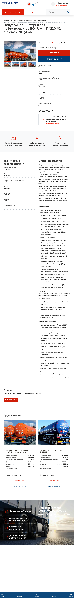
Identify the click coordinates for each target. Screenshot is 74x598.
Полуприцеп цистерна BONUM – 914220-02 (51, 451)
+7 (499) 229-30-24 (63, 3)
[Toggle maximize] (33, 43)
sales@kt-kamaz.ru (37, 3)
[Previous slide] (7, 51)
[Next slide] (32, 51)
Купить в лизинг (20, 487)
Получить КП (19, 480)
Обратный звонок (61, 5)
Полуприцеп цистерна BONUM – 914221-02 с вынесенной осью (17, 451)
